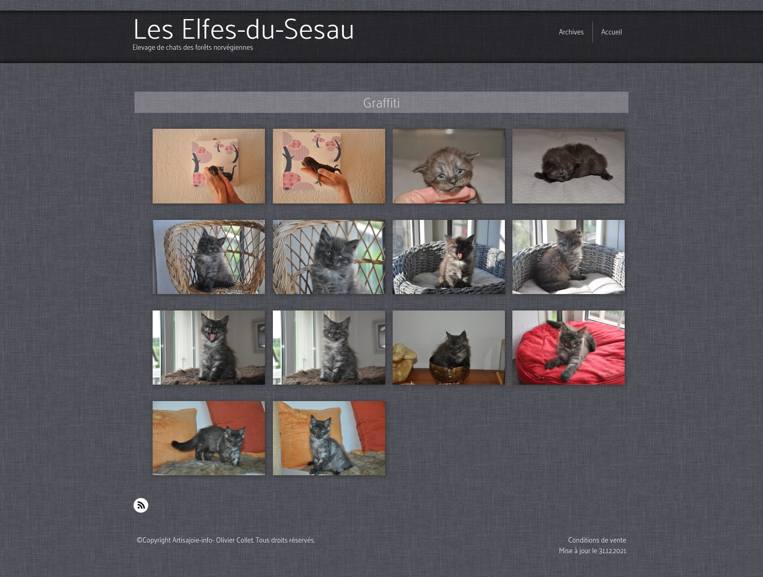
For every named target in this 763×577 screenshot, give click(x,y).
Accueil (611, 31)
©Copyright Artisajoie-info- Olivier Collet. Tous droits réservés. (226, 540)
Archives (571, 31)
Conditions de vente (597, 540)
